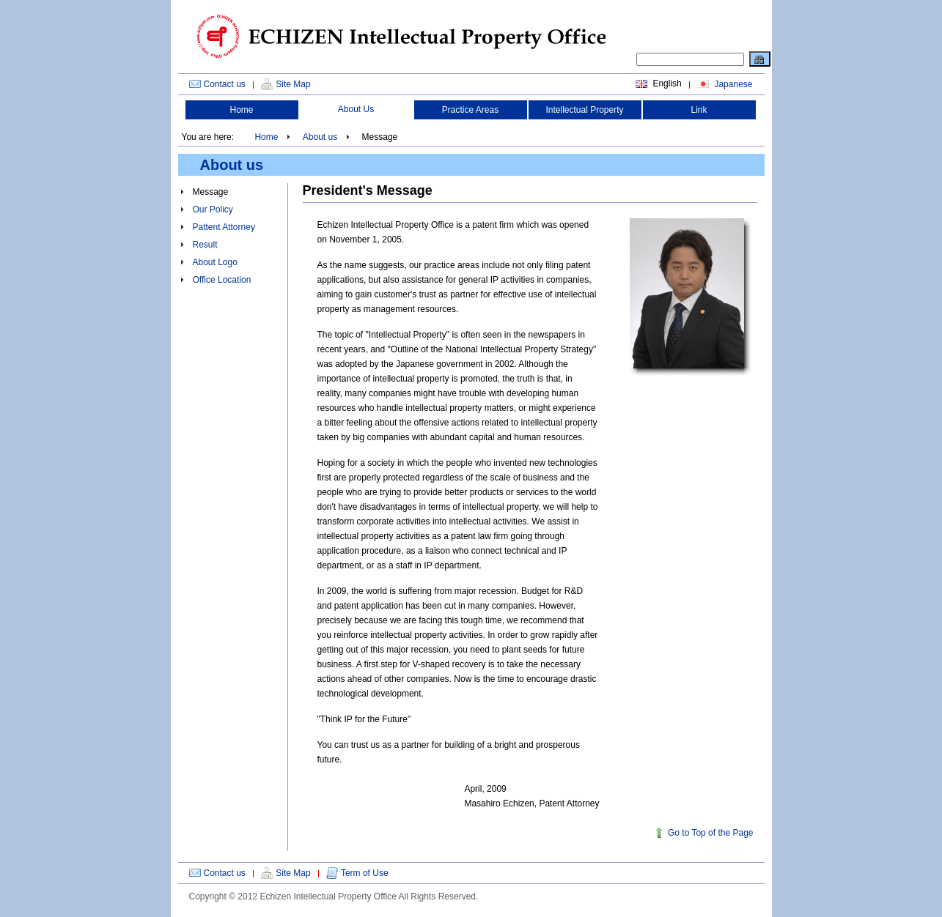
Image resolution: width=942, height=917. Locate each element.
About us (320, 137)
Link (699, 110)
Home (241, 110)
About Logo (215, 262)
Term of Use (365, 873)
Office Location (222, 280)
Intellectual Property (584, 110)
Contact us (225, 84)
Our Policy (213, 209)
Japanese (732, 84)
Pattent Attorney (224, 227)
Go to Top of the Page (711, 833)
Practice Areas (470, 110)
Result (205, 245)
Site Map (293, 84)
